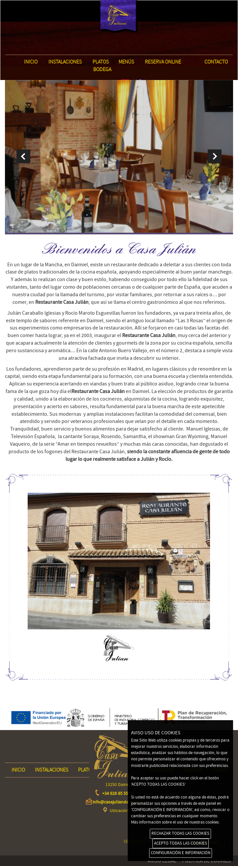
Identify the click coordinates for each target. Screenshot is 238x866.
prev (23, 156)
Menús (126, 62)
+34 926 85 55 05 (118, 794)
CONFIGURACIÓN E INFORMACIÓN (180, 852)
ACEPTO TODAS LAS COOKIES (180, 843)
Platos (101, 62)
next (215, 156)
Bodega (102, 69)
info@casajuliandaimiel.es (118, 802)
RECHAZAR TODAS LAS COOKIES (180, 833)
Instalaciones (65, 62)
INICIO (31, 62)
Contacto (216, 62)
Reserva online (163, 62)
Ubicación (119, 811)
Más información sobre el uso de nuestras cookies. (175, 822)
